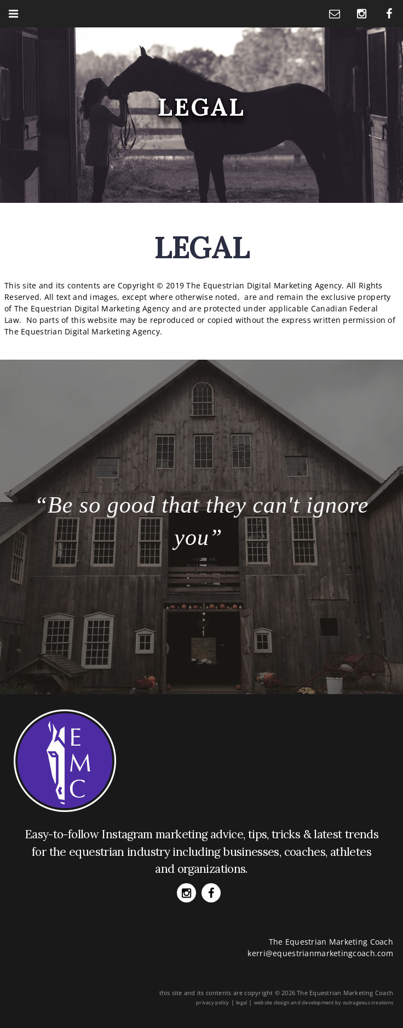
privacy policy (212, 1002)
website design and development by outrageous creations (323, 1002)
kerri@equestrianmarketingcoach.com (320, 953)
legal (241, 1002)
